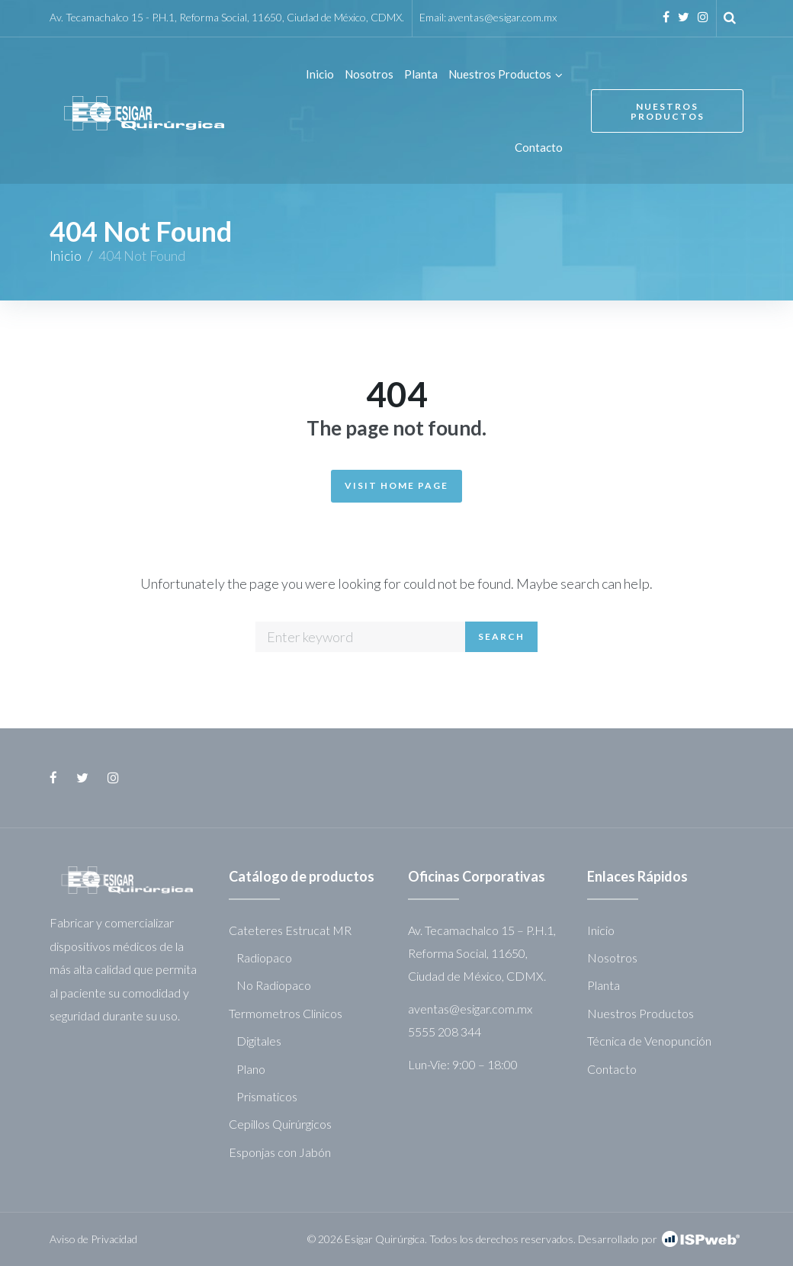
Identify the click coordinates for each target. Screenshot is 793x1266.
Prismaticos (266, 1096)
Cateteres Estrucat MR (290, 930)
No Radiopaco (273, 985)
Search (501, 636)
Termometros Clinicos (285, 1013)
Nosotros (612, 957)
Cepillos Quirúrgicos (280, 1124)
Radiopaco (264, 957)
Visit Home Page (396, 485)
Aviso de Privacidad (93, 1238)
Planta (603, 985)
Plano (250, 1069)
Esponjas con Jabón (280, 1152)
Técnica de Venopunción (649, 1040)
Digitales (258, 1040)
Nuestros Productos (668, 111)
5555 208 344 (444, 1031)
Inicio (66, 255)
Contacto (612, 1069)
